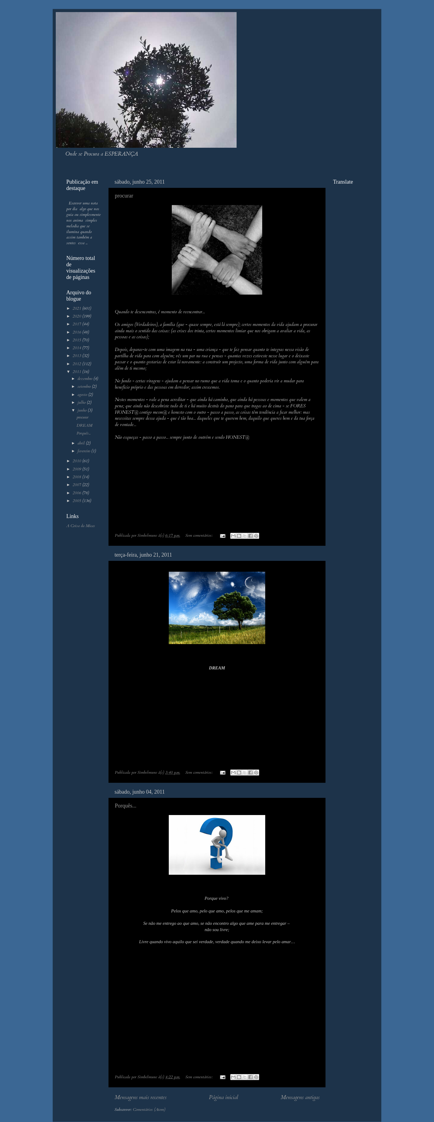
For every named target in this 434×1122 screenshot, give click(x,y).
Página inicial (223, 1097)
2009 (77, 469)
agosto (82, 394)
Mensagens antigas (300, 1097)
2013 (77, 356)
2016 (77, 332)
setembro (84, 386)
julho (82, 402)
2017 (77, 324)
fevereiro (84, 451)
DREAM (84, 425)
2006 (77, 493)
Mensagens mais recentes (140, 1097)
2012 (77, 364)
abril (81, 443)
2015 (77, 340)
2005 (77, 501)
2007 (77, 485)
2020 (77, 316)
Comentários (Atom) (149, 1109)
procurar (124, 196)
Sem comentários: (199, 535)
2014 (77, 348)
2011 (77, 372)
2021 (77, 308)
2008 (77, 477)
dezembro (85, 378)
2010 (77, 461)
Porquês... (126, 806)
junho (82, 410)
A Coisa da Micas (80, 526)
